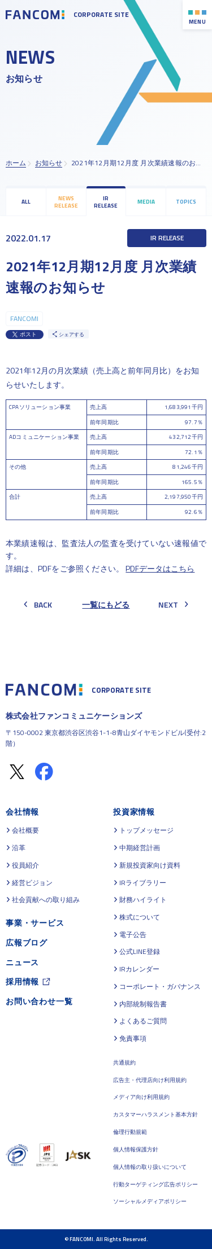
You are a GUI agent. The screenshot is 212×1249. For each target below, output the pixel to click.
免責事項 (132, 1038)
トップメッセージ (146, 830)
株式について (139, 917)
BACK (38, 604)
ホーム (16, 162)
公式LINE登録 (139, 952)
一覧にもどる (105, 604)
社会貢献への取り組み (46, 900)
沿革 (18, 848)
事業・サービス (35, 923)
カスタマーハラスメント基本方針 (155, 1114)
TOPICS (186, 201)
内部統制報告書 (143, 1004)
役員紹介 (25, 865)
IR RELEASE (106, 202)
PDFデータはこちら (160, 568)
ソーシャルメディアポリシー (150, 1201)
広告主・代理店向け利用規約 (150, 1080)
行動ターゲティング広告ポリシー (155, 1184)
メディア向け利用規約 (141, 1097)
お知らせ (48, 162)
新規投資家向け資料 (149, 865)
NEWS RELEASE (66, 202)
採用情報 (22, 981)
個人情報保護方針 (135, 1149)
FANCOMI (24, 318)
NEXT (173, 604)
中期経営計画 (139, 848)
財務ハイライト (143, 900)
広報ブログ (26, 942)
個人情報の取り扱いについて (150, 1167)
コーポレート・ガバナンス (160, 987)
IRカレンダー (139, 969)
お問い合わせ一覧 (39, 1001)
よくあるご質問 (143, 1021)
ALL (26, 201)
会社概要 (25, 830)
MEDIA (146, 201)
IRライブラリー (142, 883)
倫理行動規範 (130, 1132)
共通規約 (124, 1062)
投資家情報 (134, 811)
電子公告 (132, 935)
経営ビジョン (32, 883)
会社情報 (22, 811)
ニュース (22, 962)
